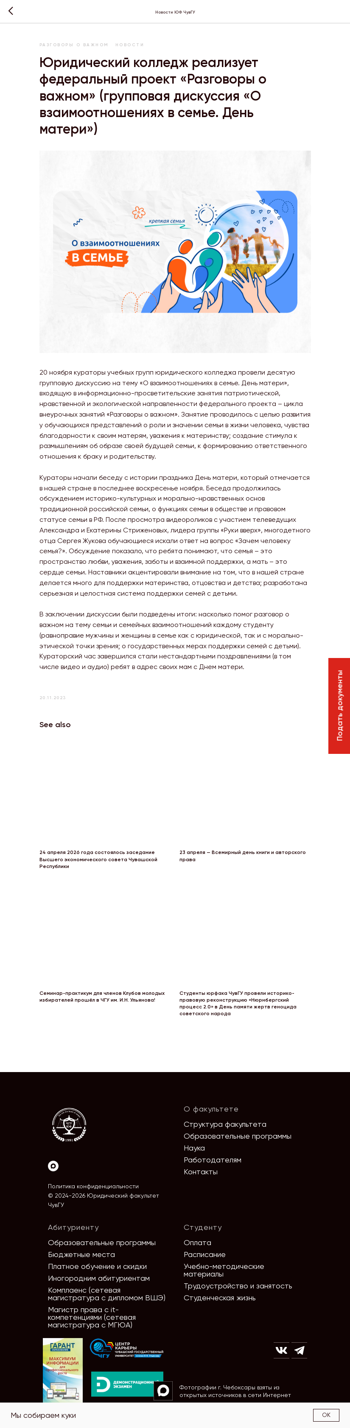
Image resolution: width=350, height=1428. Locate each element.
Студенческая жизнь (220, 1297)
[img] (127, 1348)
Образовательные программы (237, 1135)
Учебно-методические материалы (224, 1270)
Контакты (201, 1171)
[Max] (53, 1166)
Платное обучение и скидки (97, 1266)
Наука (194, 1147)
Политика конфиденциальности (93, 1186)
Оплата (197, 1242)
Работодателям (212, 1159)
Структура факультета (225, 1124)
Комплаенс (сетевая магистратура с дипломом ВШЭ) (106, 1293)
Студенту (203, 1227)
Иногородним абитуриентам (99, 1278)
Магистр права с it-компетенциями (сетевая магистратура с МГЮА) (92, 1317)
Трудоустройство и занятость (238, 1285)
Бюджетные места (81, 1254)
